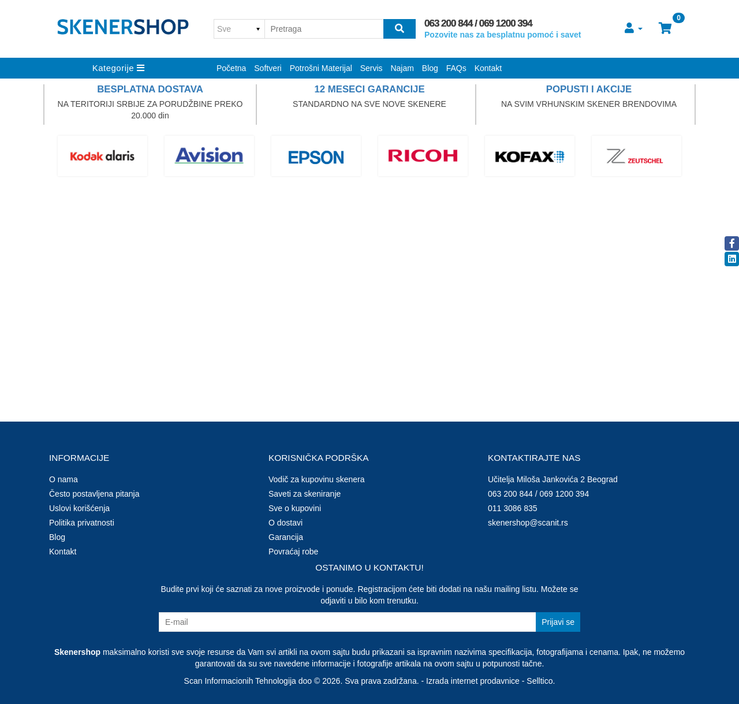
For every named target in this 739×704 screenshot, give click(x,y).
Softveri (267, 68)
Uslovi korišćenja (79, 508)
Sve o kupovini (294, 508)
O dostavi (285, 522)
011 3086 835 (513, 508)
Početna (231, 68)
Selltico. (541, 681)
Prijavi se (558, 622)
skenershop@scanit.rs (528, 522)
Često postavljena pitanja (94, 493)
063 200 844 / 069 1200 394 (478, 23)
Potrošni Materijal (321, 68)
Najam (401, 68)
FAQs (456, 68)
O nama (63, 479)
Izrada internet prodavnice (473, 681)
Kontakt (488, 68)
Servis (371, 68)
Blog (430, 68)
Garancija (285, 537)
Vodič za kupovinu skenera (316, 479)
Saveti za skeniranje (304, 493)
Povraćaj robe (293, 551)
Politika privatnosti (81, 522)
